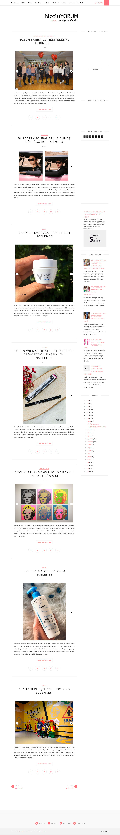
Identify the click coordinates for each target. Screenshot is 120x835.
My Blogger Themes (23, 831)
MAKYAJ (23, 3)
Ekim (89, 433)
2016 (87, 468)
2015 (87, 471)
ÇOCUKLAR (55, 3)
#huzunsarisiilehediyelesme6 (44, 36)
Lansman (71, 3)
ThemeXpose (43, 831)
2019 (87, 418)
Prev (17, 71)
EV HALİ (47, 3)
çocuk (44, 686)
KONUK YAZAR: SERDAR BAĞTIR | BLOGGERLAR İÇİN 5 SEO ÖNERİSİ (94, 214)
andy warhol (44, 469)
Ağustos (90, 439)
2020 (87, 415)
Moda (64, 3)
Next (71, 71)
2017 (87, 465)
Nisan (89, 451)
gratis (44, 347)
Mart (89, 454)
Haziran (90, 445)
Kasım (89, 430)
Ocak (89, 460)
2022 (87, 409)
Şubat (89, 457)
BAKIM (30, 3)
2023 (87, 406)
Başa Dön (105, 832)
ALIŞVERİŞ (38, 3)
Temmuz (90, 442)
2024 (87, 403)
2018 (87, 462)
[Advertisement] (95, 174)
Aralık (89, 421)
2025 (87, 400)
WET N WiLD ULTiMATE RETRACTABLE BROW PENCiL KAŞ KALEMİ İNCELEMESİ (44, 354)
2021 (87, 412)
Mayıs (89, 448)
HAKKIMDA (15, 3)
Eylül (89, 436)
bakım (44, 229)
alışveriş (44, 135)
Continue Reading (44, 109)
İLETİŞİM (80, 3)
